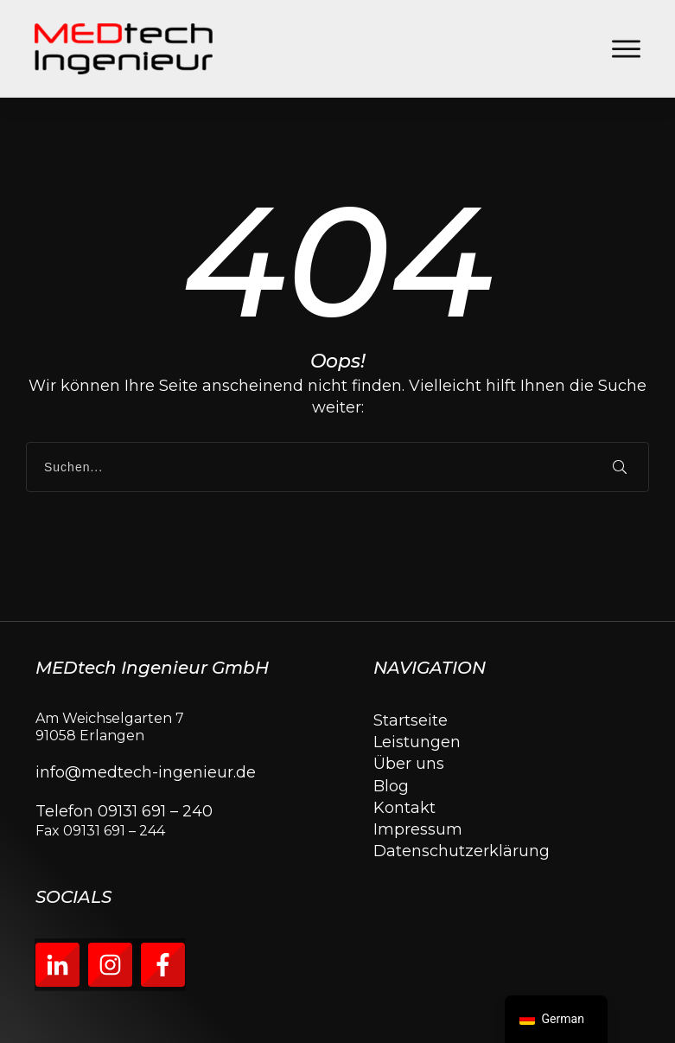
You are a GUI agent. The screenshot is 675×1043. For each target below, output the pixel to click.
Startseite (410, 720)
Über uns (408, 763)
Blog (391, 786)
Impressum (417, 829)
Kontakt (404, 807)
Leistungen (417, 742)
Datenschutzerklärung (461, 851)
